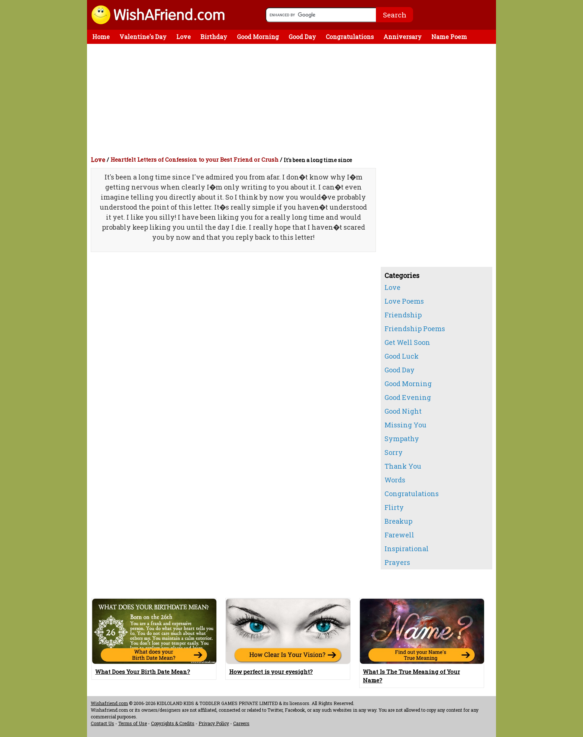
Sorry (393, 452)
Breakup (398, 521)
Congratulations (350, 37)
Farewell (399, 534)
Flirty (394, 507)
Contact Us (102, 723)
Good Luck (401, 356)
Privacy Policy (214, 723)
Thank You (402, 466)
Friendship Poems (414, 328)
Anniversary (402, 37)
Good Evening (407, 397)
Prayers (397, 562)
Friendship (403, 314)
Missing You (405, 424)
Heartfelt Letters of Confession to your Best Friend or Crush (194, 159)
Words (394, 479)
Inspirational (406, 548)
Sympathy (401, 438)
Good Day (302, 37)
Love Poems (404, 301)
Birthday (213, 37)
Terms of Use (132, 723)
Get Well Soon (407, 342)
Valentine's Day (143, 37)
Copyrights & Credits (172, 723)
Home (101, 37)
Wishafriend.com (109, 703)
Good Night (403, 411)
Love (183, 37)
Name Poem (449, 37)
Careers (241, 723)
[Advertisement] (293, 100)
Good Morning (258, 37)
